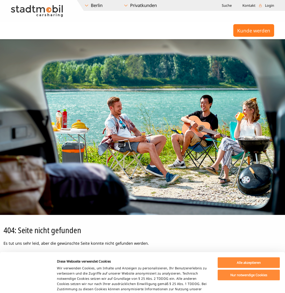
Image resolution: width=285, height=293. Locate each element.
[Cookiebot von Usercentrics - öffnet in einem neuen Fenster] (28, 284)
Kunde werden (253, 30)
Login (269, 5)
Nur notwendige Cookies (248, 238)
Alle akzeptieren (249, 225)
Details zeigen (228, 284)
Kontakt (248, 5)
